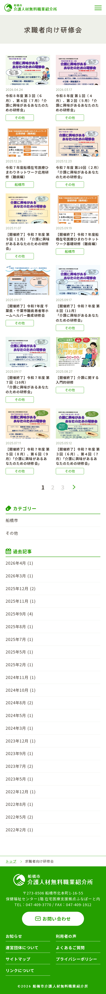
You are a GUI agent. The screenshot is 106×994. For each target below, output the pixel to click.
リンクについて (20, 970)
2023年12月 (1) (21, 741)
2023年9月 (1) (19, 753)
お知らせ (14, 936)
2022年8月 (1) (19, 804)
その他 (12, 533)
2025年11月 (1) (21, 601)
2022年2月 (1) (19, 829)
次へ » (74, 487)
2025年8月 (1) (19, 626)
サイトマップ (18, 959)
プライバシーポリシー (76, 959)
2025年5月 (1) (19, 652)
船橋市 (12, 520)
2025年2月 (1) (19, 664)
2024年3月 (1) (19, 728)
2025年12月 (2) (21, 588)
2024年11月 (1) (21, 677)
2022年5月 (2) (19, 817)
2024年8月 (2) (19, 702)
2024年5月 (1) (19, 715)
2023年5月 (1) (19, 779)
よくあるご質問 (70, 947)
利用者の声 (66, 936)
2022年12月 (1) (21, 791)
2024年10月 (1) (21, 690)
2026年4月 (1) (19, 563)
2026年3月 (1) (19, 576)
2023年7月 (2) (19, 766)
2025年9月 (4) (19, 614)
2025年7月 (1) (19, 639)
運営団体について (22, 947)
